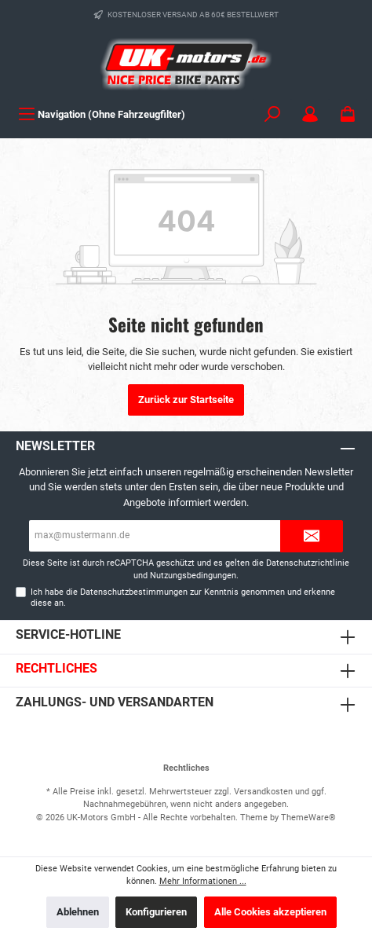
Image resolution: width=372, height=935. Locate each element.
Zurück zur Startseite (186, 399)
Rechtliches (56, 668)
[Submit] (311, 536)
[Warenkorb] (348, 114)
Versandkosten (263, 791)
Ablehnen (78, 912)
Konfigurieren (156, 912)
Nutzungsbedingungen (193, 575)
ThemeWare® (308, 817)
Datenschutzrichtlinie (307, 563)
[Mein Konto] (310, 114)
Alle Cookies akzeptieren (270, 912)
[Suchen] (272, 114)
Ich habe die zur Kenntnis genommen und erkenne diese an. (183, 597)
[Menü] (101, 114)
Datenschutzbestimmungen (134, 592)
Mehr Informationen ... (202, 881)
